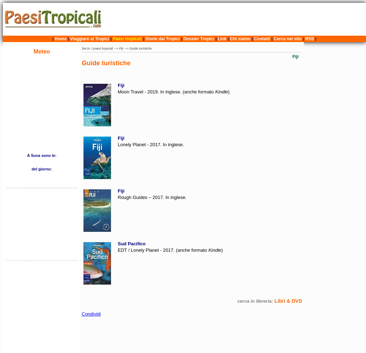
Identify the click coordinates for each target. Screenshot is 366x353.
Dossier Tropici (198, 38)
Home (60, 38)
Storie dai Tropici (163, 38)
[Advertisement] (235, 19)
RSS (309, 38)
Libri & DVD (288, 301)
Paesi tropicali (127, 38)
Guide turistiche (140, 48)
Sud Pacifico (132, 243)
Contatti (262, 38)
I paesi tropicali (102, 48)
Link (222, 38)
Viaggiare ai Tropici (89, 38)
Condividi (91, 314)
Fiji (121, 48)
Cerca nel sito (288, 38)
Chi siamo (240, 38)
